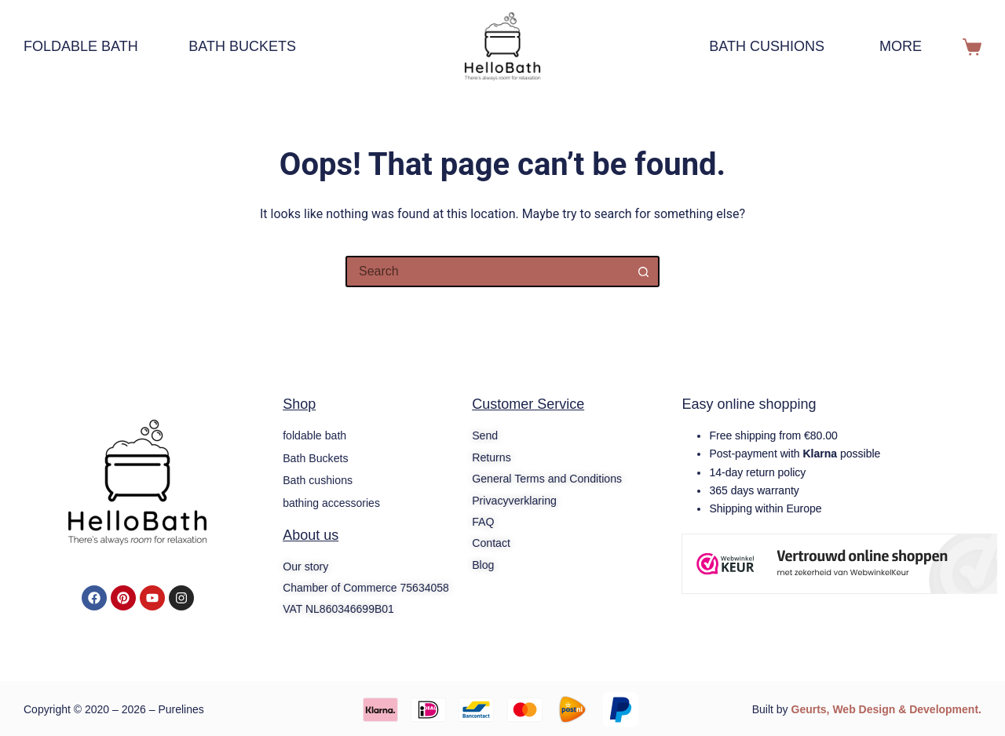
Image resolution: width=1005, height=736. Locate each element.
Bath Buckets (242, 46)
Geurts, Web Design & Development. (886, 708)
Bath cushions (766, 46)
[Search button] (644, 271)
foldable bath (88, 47)
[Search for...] (486, 271)
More (911, 47)
